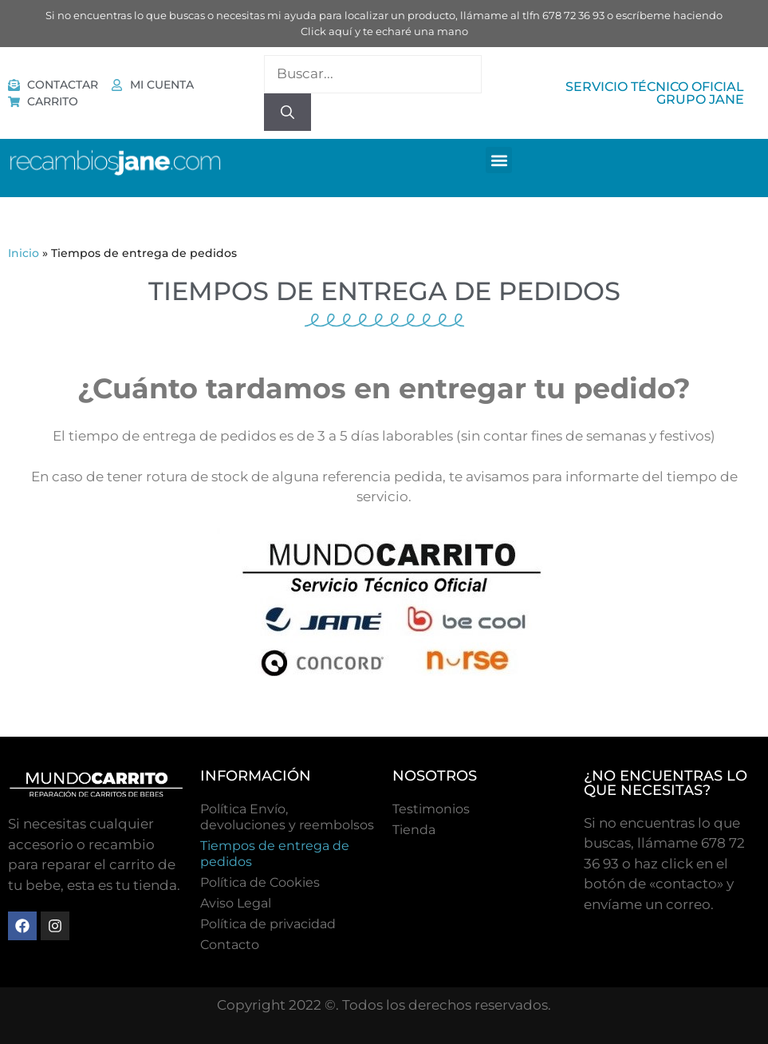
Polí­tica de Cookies (260, 882)
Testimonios (431, 809)
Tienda (413, 829)
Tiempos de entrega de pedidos (274, 853)
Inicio (23, 253)
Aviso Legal (235, 903)
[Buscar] (287, 112)
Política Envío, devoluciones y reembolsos (287, 816)
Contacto (229, 944)
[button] (499, 160)
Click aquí (326, 31)
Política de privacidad (268, 923)
